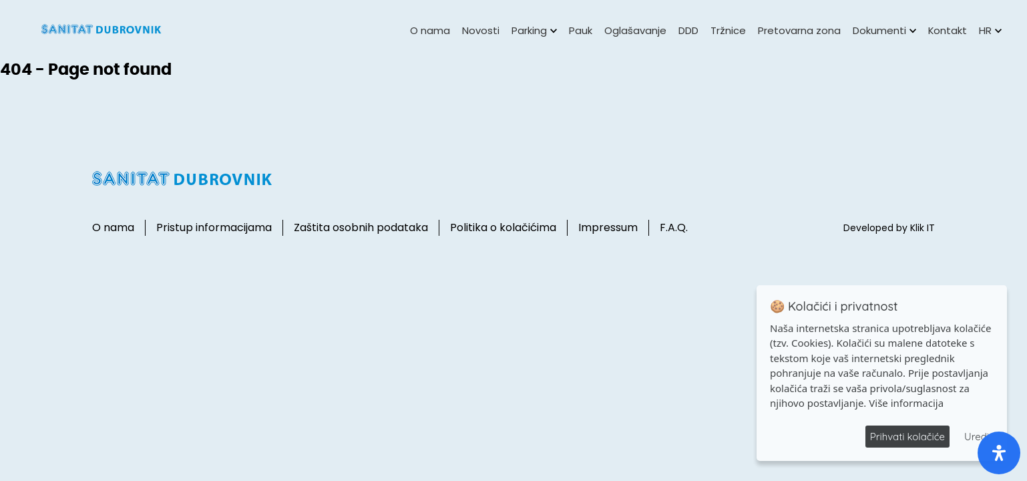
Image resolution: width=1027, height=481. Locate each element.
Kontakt (947, 30)
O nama (430, 30)
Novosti (480, 30)
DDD (688, 30)
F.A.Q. (674, 227)
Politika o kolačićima (503, 227)
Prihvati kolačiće (907, 436)
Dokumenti (884, 30)
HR (990, 30)
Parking (534, 30)
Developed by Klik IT (889, 227)
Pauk (580, 30)
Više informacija (906, 403)
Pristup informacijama (214, 227)
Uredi (976, 436)
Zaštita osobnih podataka (361, 227)
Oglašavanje (635, 30)
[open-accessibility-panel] (999, 453)
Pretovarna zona (799, 30)
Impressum (608, 227)
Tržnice (728, 30)
